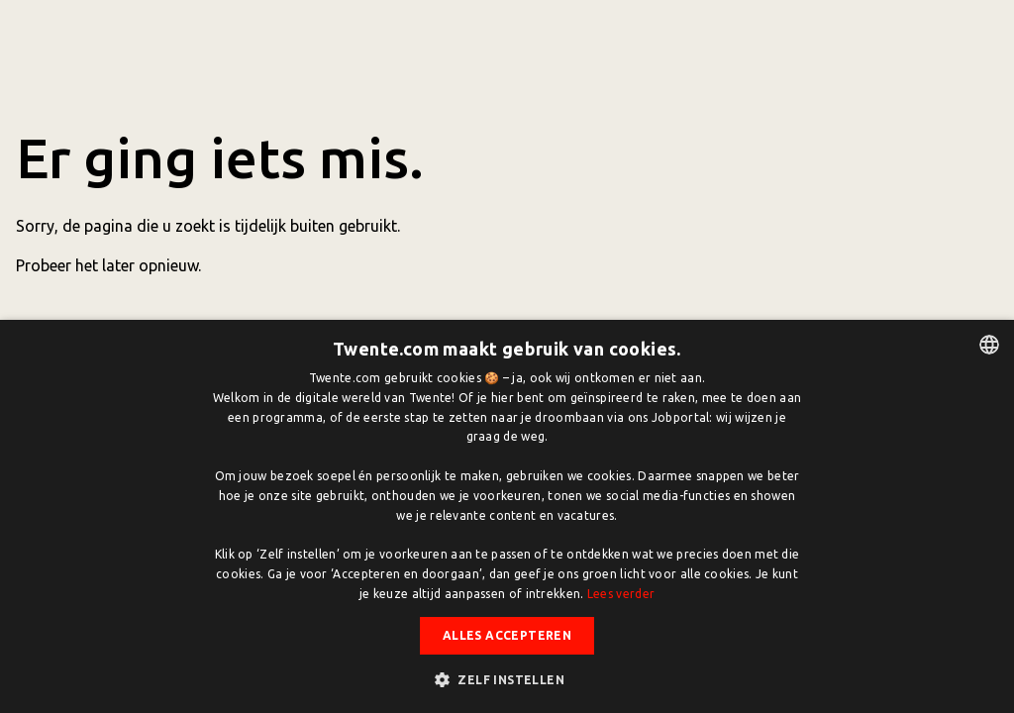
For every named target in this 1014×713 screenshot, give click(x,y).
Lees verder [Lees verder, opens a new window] (621, 593)
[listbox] (989, 345)
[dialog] (507, 516)
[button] (507, 679)
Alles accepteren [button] (507, 635)
